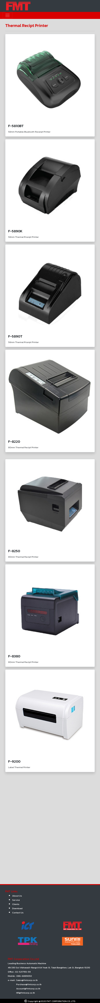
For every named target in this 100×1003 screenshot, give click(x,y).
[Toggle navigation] (7, 15)
